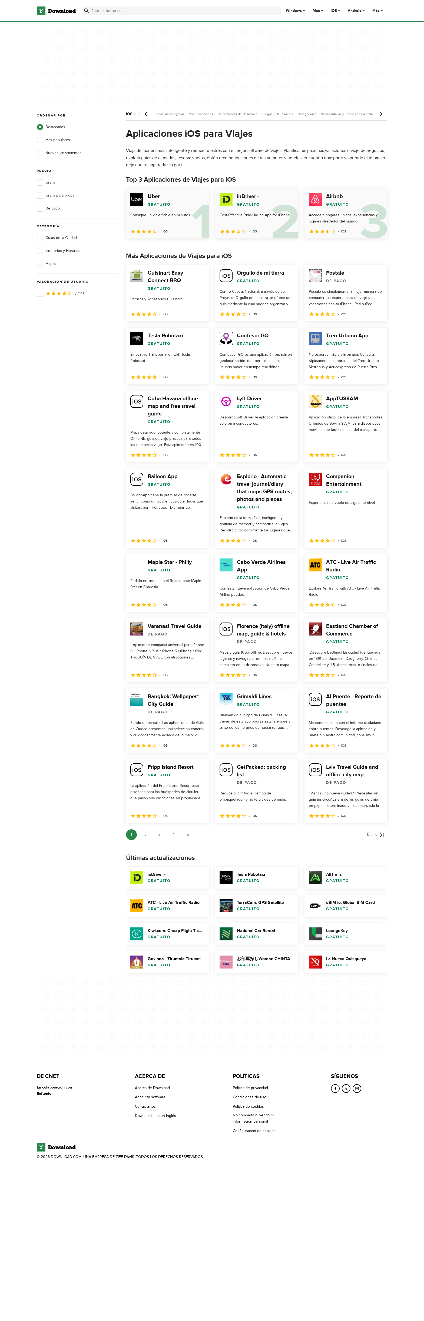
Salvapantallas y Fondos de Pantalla (347, 114)
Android (355, 11)
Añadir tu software (150, 1097)
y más (60, 293)
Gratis (46, 182)
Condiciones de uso (249, 1097)
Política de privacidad (250, 1088)
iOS (334, 11)
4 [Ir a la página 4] (174, 834)
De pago (48, 208)
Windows (294, 11)
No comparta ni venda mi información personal (253, 1118)
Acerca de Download (152, 1088)
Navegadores (307, 114)
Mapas (46, 264)
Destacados (51, 127)
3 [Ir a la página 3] (159, 834)
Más (378, 10)
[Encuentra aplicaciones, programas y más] (181, 10)
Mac (316, 11)
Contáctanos (145, 1106)
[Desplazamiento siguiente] (380, 114)
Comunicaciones (201, 114)
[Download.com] (56, 10)
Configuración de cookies (254, 1130)
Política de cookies (248, 1106)
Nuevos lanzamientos (59, 153)
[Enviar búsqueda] (86, 10)
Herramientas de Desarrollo (237, 114)
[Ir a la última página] (375, 834)
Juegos (267, 114)
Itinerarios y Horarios (58, 251)
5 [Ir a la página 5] (188, 834)
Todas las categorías (169, 114)
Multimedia (285, 114)
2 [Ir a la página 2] (145, 834)
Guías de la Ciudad (57, 238)
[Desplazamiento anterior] (146, 114)
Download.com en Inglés (155, 1115)
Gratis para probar (56, 195)
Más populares (53, 140)
